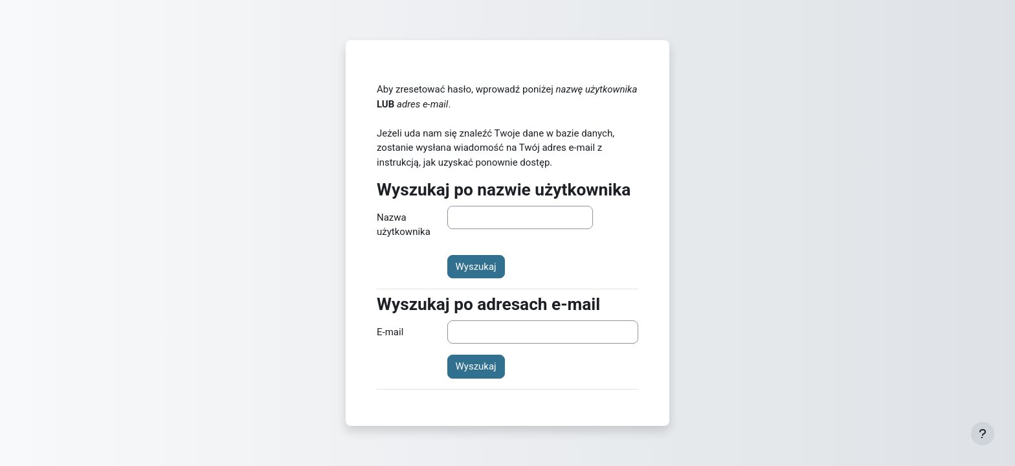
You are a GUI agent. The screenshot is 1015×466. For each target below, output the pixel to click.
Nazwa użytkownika (403, 225)
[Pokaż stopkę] (982, 433)
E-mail (390, 332)
